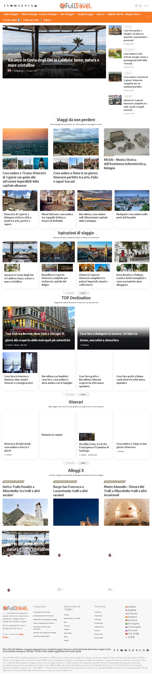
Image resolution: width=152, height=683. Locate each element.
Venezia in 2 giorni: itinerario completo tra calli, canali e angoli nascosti (77, 583)
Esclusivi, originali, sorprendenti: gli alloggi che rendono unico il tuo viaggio (76, 482)
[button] (140, 6)
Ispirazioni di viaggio (76, 235)
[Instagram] (18, 6)
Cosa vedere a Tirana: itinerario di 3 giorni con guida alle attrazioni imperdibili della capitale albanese (24, 182)
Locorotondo (61, 489)
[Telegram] (25, 6)
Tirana (7, 157)
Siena (57, 157)
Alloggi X (76, 477)
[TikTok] (22, 6)
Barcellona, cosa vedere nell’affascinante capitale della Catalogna (93, 220)
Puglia (21, 489)
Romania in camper (52, 440)
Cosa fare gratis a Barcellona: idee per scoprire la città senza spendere (91, 385)
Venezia (128, 98)
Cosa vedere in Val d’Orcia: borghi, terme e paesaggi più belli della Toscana (128, 549)
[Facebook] (4, 6)
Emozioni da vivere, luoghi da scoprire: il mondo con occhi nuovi (76, 240)
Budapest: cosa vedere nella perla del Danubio (132, 218)
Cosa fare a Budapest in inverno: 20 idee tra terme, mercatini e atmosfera (108, 337)
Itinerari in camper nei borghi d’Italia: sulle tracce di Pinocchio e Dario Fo (127, 583)
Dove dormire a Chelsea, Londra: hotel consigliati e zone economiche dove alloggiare (131, 283)
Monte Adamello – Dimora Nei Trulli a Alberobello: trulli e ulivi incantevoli (125, 498)
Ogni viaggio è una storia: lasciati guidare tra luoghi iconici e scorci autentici (76, 412)
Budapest (85, 349)
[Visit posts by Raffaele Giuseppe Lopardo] (59, 597)
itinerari (10, 461)
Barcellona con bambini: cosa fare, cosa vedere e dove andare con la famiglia (57, 384)
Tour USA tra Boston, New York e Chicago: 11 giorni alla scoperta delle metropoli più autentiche (35, 334)
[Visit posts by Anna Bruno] (9, 71)
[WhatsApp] (28, 6)
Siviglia (128, 27)
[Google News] (15, 6)
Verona (128, 74)
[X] (8, 6)
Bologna (109, 157)
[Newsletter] (35, 6)
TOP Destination (76, 302)
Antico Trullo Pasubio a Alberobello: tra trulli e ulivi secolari (21, 498)
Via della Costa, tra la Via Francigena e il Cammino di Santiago (94, 453)
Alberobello (9, 489)
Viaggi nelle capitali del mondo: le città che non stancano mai (76, 306)
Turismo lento (93, 461)
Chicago (17, 349)
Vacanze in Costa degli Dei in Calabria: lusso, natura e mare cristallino (53, 62)
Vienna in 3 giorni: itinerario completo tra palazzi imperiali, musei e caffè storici (93, 283)
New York (24, 349)
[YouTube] (11, 6)
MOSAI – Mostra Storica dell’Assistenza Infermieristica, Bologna (125, 166)
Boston (10, 349)
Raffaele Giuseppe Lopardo (75, 597)
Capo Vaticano (14, 54)
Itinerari (76, 407)
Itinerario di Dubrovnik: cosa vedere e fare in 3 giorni (17, 453)
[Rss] (32, 6)
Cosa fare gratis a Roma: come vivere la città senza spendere (130, 384)
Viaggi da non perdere (76, 122)
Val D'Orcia (130, 50)
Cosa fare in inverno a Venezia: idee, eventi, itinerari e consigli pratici (18, 384)
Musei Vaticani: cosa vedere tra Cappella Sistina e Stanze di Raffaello (57, 220)
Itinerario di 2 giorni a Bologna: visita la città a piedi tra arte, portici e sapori (17, 221)
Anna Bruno (19, 71)
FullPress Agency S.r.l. (23, 677)
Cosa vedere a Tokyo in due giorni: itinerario (131, 451)
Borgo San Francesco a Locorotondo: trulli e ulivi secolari (70, 498)
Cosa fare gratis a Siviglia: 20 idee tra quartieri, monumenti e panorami (78, 549)
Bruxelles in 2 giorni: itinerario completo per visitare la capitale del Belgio (55, 283)
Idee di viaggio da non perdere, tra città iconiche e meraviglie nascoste (76, 126)
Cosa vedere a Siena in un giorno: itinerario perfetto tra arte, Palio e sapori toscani (75, 180)
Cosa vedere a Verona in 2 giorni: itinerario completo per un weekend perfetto (28, 583)
